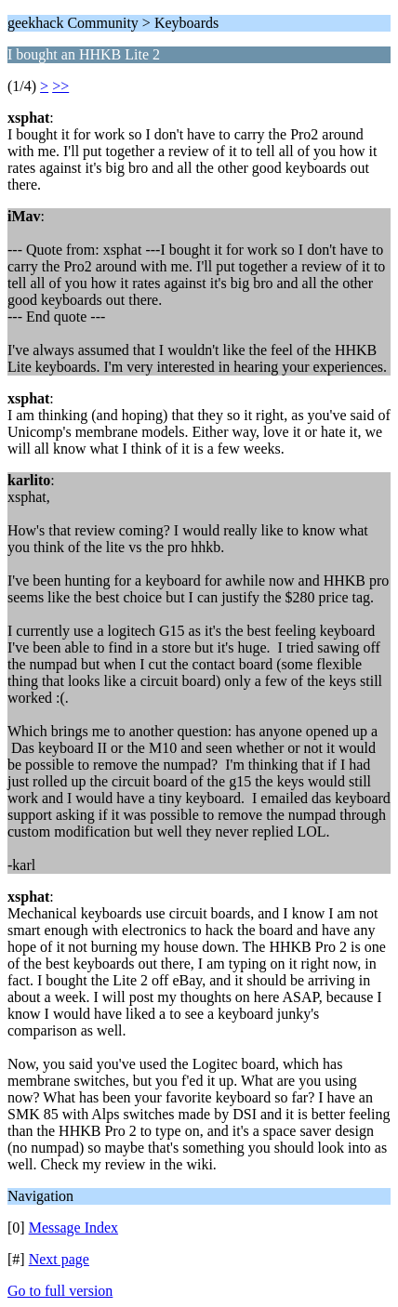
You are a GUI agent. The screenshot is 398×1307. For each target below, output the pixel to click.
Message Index (73, 1227)
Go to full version (60, 1291)
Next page (59, 1259)
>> (60, 86)
